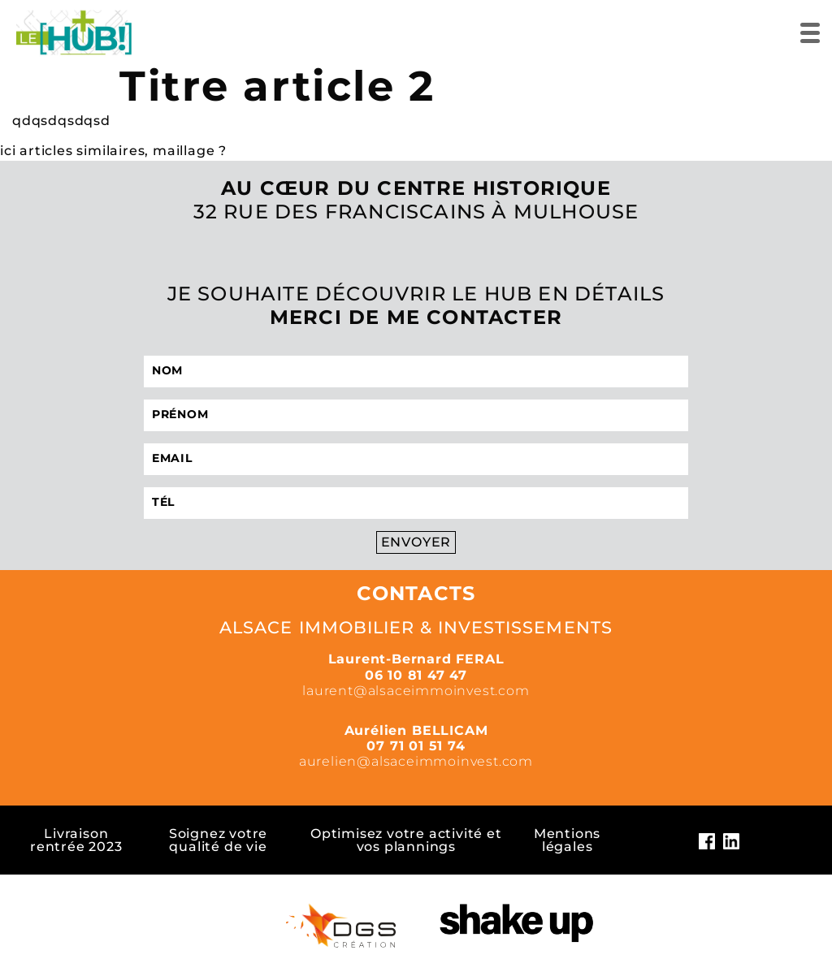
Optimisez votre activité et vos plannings (406, 840)
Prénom (180, 414)
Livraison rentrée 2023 (76, 840)
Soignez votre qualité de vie (218, 840)
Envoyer (416, 542)
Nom (167, 370)
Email (172, 458)
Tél (163, 502)
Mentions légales (567, 840)
